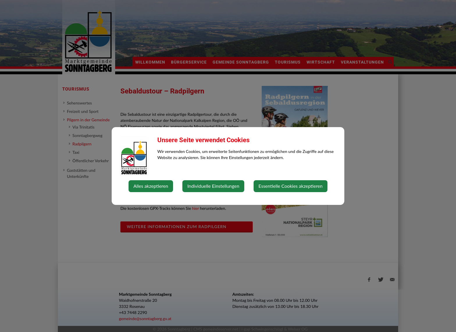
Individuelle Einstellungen (213, 186)
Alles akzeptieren (150, 186)
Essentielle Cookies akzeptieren (291, 186)
